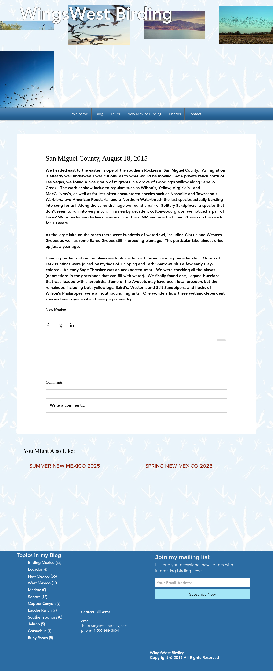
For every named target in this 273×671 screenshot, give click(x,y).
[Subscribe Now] (202, 594)
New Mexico (56, 309)
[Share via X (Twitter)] (60, 325)
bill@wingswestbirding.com (104, 625)
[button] (115, 114)
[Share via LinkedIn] (72, 325)
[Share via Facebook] (48, 325)
